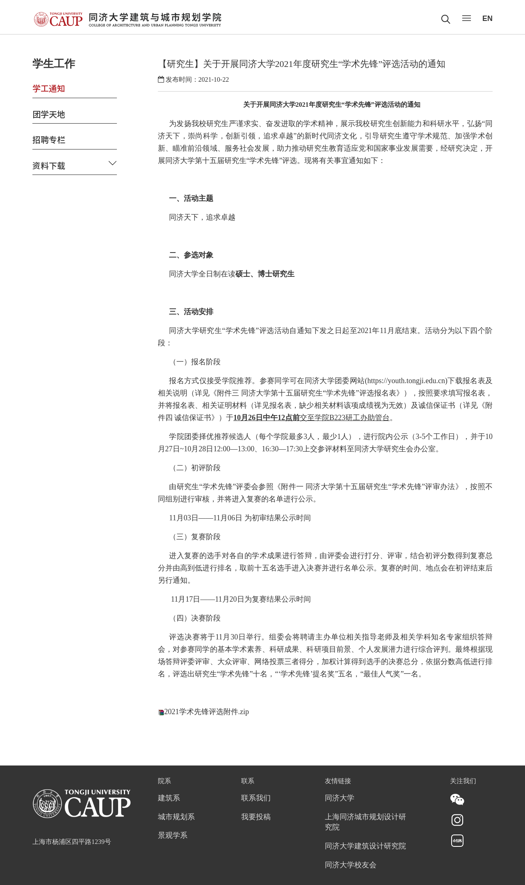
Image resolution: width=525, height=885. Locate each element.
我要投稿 (256, 817)
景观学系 (172, 836)
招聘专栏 (48, 139)
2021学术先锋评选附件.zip (206, 712)
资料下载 (48, 165)
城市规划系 (176, 817)
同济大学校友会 (351, 865)
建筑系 (169, 798)
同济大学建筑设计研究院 (365, 846)
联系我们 (256, 798)
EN (487, 18)
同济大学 (339, 798)
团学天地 (48, 114)
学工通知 (48, 88)
